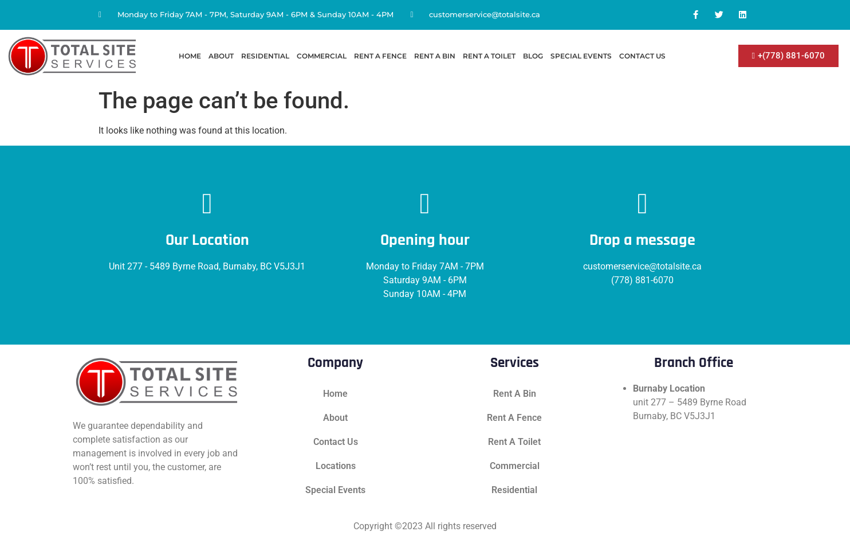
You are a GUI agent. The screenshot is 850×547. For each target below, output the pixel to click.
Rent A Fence (380, 56)
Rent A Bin (434, 56)
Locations (336, 465)
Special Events (581, 56)
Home (190, 56)
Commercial (322, 56)
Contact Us (642, 56)
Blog (533, 56)
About (221, 56)
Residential (265, 56)
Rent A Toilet (489, 56)
